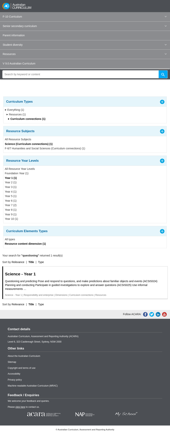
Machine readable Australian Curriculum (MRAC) (33, 385)
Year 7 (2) (11, 205)
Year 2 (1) (11, 182)
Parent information (14, 35)
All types (10, 239)
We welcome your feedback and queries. (28, 401)
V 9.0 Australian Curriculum (19, 63)
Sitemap (12, 362)
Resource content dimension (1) (25, 243)
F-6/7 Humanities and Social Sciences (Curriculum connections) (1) (45, 148)
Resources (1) (16, 114)
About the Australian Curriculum (24, 356)
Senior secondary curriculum (85, 26)
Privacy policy (15, 379)
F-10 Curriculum (85, 16)
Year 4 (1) (11, 191)
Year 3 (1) (11, 187)
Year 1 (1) (11, 177)
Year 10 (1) (11, 218)
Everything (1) (14, 109)
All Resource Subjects (18, 139)
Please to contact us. (23, 407)
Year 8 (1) (11, 209)
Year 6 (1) (11, 200)
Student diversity (85, 44)
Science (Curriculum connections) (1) (29, 144)
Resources (85, 54)
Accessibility (14, 373)
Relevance (18, 262)
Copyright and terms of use (21, 368)
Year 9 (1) (11, 214)
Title (31, 262)
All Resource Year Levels (20, 168)
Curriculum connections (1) (26, 118)
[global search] (85, 74)
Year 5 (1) (11, 196)
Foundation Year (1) (16, 173)
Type (41, 262)
